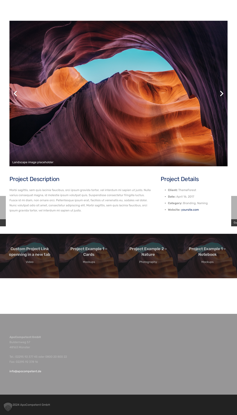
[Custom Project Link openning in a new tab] (29, 256)
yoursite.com (190, 209)
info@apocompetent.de (25, 371)
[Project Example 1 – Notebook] (207, 256)
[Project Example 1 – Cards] (88, 256)
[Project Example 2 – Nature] (148, 256)
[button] (8, 407)
